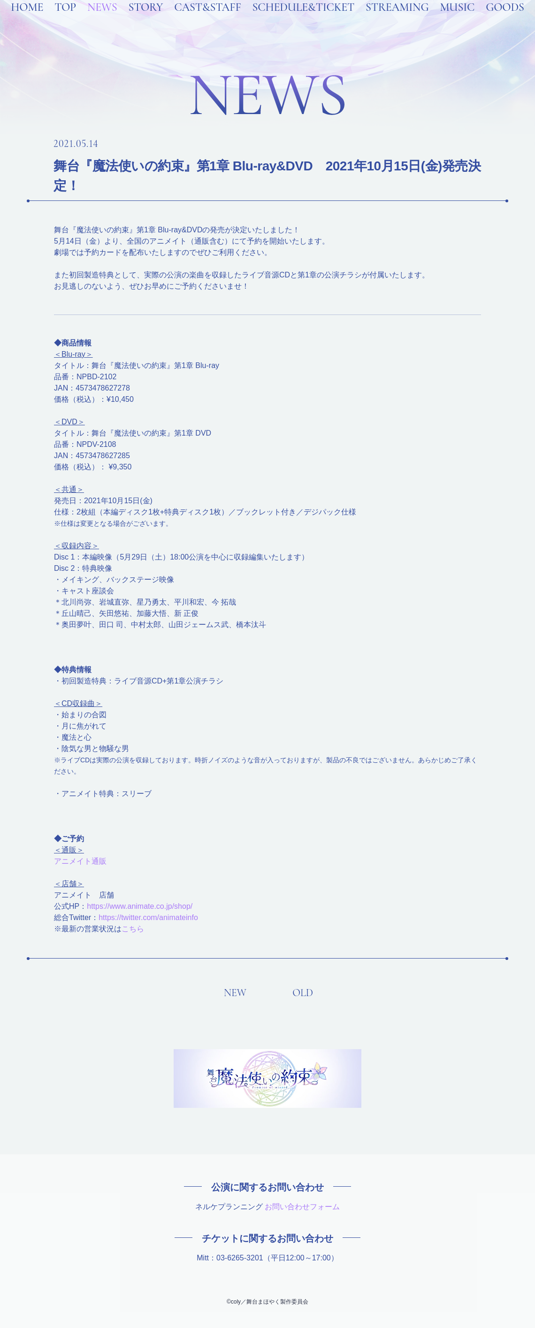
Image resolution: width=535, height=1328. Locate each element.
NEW (235, 993)
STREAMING (397, 19)
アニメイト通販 (80, 861)
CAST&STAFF (207, 19)
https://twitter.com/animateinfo (148, 917)
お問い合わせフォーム (302, 1207)
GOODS (505, 19)
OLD (302, 993)
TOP (65, 19)
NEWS (102, 19)
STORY (145, 19)
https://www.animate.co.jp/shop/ (139, 906)
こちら (133, 929)
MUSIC (457, 19)
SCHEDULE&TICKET (303, 19)
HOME (27, 19)
